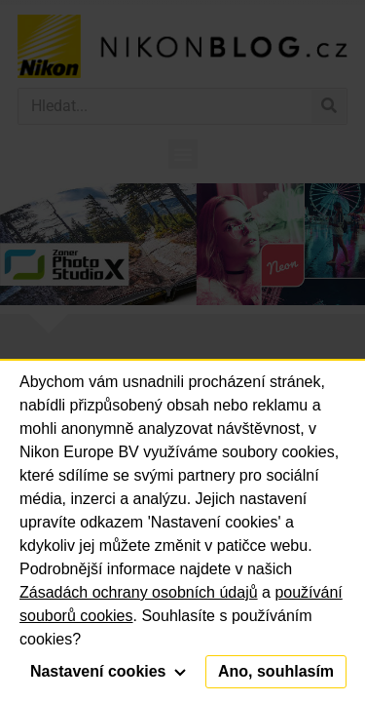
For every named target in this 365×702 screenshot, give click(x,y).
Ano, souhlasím (276, 671)
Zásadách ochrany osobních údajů (138, 592)
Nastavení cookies (108, 671)
